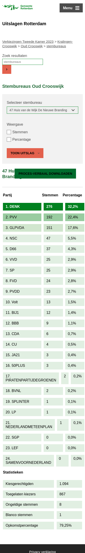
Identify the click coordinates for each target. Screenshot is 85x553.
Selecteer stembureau (24, 102)
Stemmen (20, 132)
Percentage (21, 139)
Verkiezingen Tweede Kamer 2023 (28, 41)
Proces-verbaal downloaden (45, 173)
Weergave (15, 124)
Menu (67, 8)
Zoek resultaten (14, 56)
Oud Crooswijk (32, 46)
